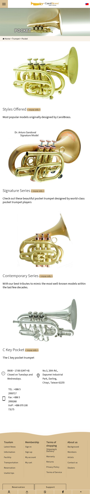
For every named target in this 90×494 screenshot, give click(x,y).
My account (30, 438)
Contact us (73, 444)
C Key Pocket (21, 349)
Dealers (71, 449)
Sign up (28, 433)
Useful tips (9, 454)
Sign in (28, 428)
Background (73, 428)
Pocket (25, 38)
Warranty (50, 438)
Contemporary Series (28, 275)
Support (50, 468)
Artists (71, 438)
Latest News (10, 428)
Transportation (11, 444)
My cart (28, 444)
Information (9, 433)
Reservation (9, 449)
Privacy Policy (52, 448)
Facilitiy (7, 438)
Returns (50, 443)
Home (6, 38)
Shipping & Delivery (51, 431)
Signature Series (23, 190)
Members (72, 433)
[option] (45, 22)
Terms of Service (54, 453)
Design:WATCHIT (37, 486)
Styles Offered (22, 109)
